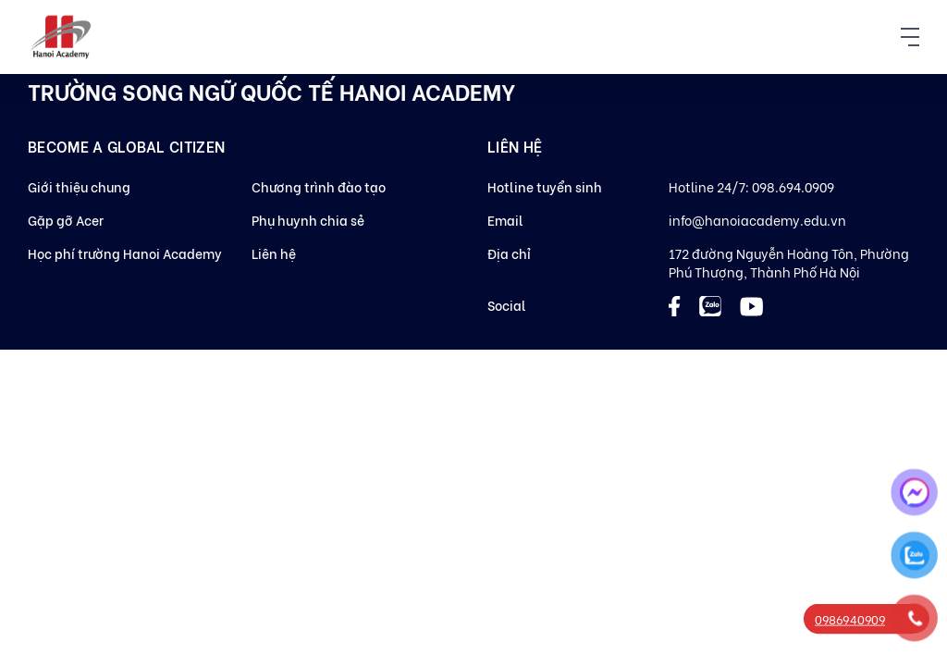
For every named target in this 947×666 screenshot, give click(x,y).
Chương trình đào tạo (319, 186)
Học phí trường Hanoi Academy (125, 253)
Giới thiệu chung (79, 186)
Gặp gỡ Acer (66, 219)
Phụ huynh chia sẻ (308, 219)
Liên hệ (274, 253)
